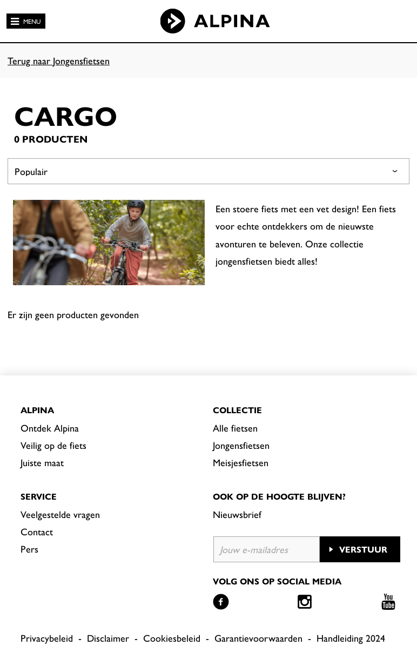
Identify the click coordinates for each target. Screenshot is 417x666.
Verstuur (363, 549)
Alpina (37, 409)
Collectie (237, 409)
